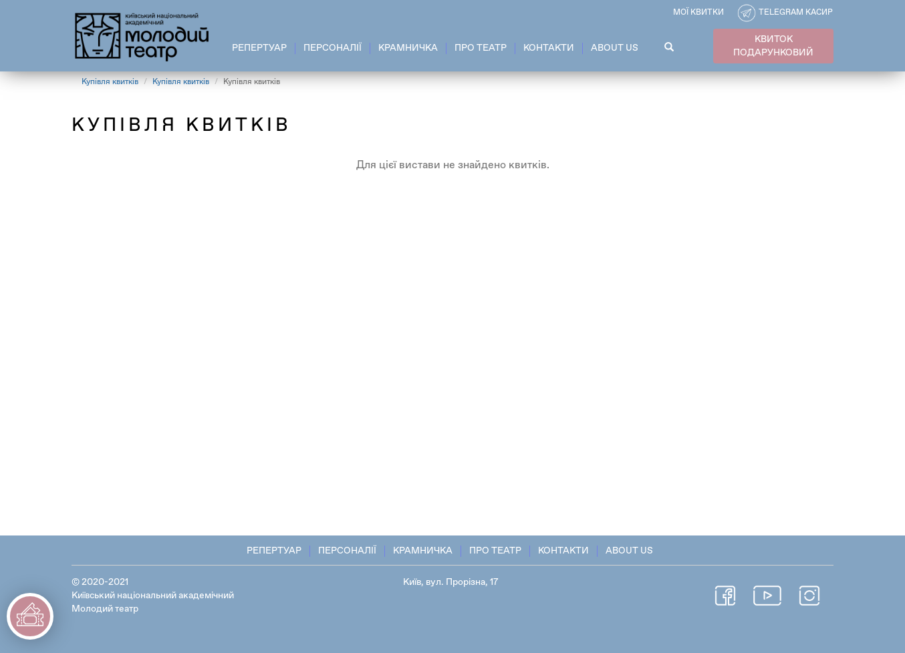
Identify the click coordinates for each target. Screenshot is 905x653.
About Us (614, 48)
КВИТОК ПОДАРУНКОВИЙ (773, 46)
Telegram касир (796, 13)
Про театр (481, 48)
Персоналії (332, 48)
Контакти (548, 48)
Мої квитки (698, 13)
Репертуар (259, 48)
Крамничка (408, 48)
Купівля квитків (110, 82)
